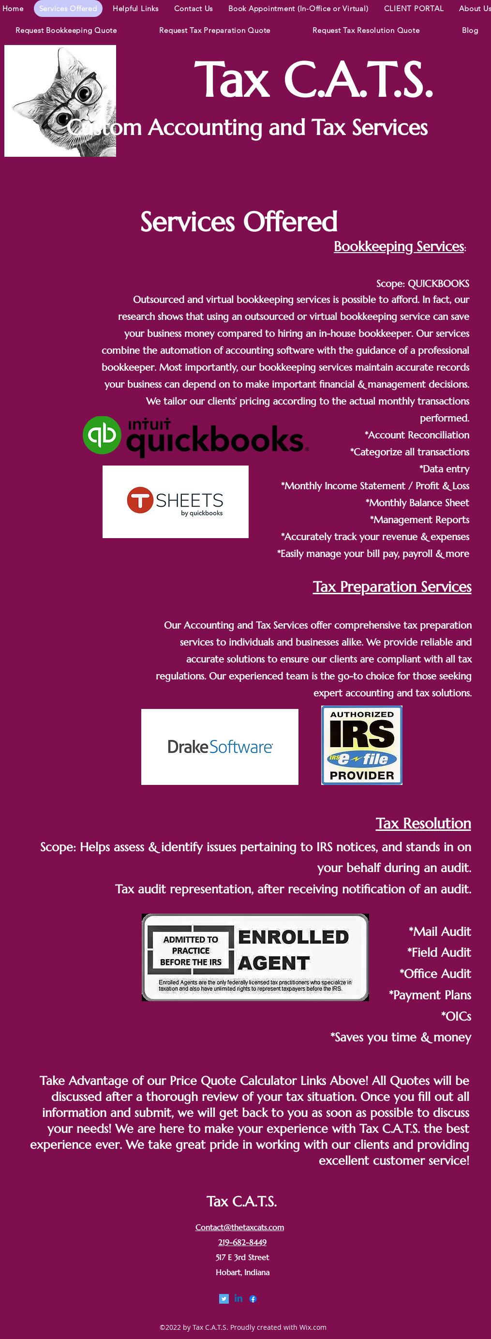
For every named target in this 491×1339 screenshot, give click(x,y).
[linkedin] (238, 1299)
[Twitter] (224, 1299)
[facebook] (253, 1299)
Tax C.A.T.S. (313, 80)
